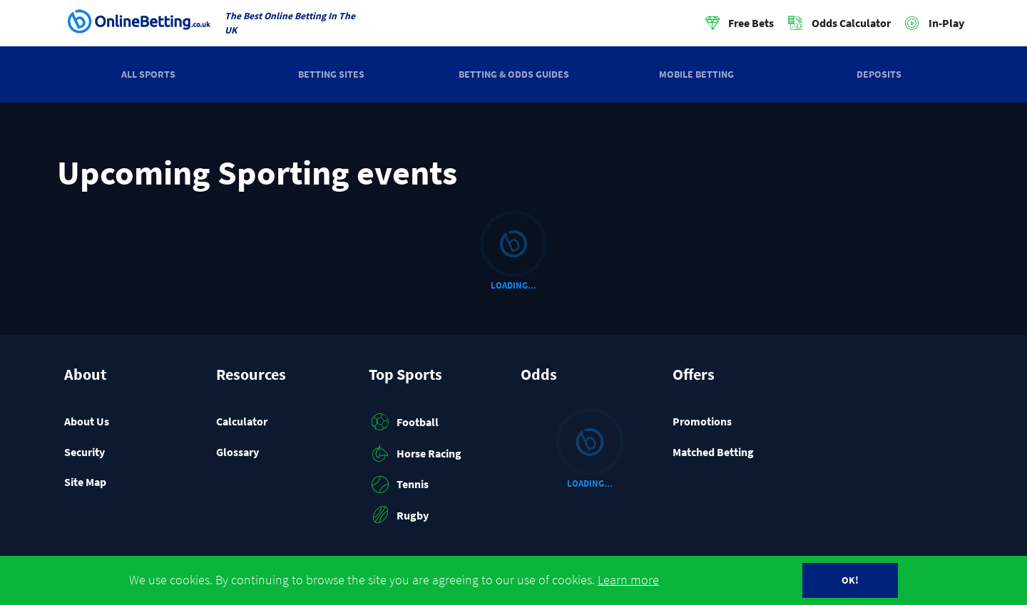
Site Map (85, 482)
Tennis (399, 484)
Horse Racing (415, 453)
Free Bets (751, 23)
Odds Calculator (851, 23)
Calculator (241, 421)
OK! (850, 580)
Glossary (237, 452)
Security (84, 452)
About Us (86, 421)
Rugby (399, 515)
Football (404, 422)
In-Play (946, 23)
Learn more (628, 580)
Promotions (702, 421)
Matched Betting (713, 452)
